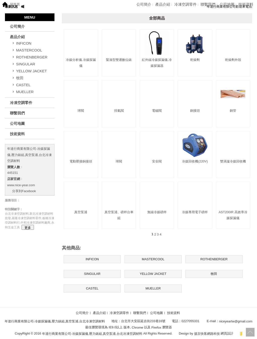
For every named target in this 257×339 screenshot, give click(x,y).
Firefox (156, 327)
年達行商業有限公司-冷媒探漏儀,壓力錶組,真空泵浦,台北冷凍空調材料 (29, 155)
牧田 (20, 78)
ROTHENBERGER (32, 57)
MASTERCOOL (29, 50)
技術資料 (245, 4)
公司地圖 (227, 4)
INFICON (23, 43)
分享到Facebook (24, 191)
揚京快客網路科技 (207, 333)
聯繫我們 (208, 4)
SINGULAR (25, 64)
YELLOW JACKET (31, 71)
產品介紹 (162, 4)
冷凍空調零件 (185, 4)
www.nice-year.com (21, 185)
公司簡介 (143, 4)
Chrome (137, 327)
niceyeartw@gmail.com (236, 321)
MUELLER (25, 92)
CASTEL (23, 85)
